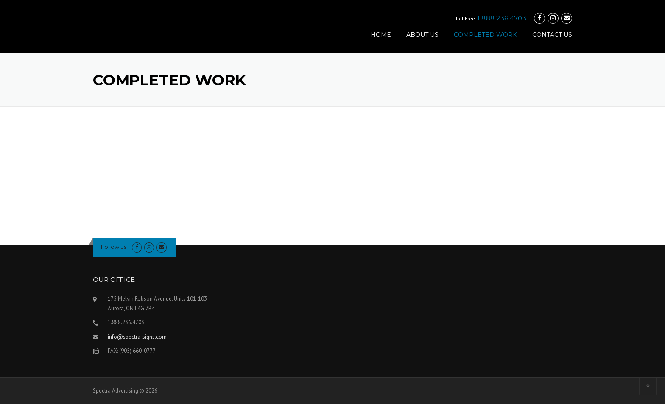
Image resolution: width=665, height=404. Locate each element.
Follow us (113, 246)
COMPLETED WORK (485, 35)
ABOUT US (422, 35)
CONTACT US (552, 35)
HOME (381, 35)
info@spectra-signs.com (137, 336)
